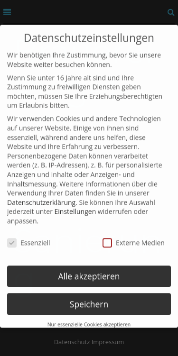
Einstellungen (75, 204)
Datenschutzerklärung (41, 195)
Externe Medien (134, 235)
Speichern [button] (89, 296)
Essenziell (28, 235)
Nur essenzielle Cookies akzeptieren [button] (89, 317)
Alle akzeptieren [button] (89, 268)
